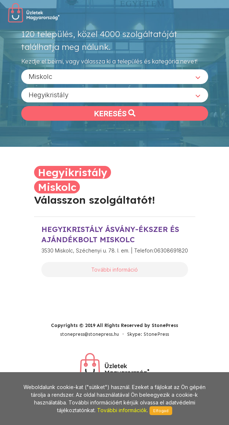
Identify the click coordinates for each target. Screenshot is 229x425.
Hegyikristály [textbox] (49, 95)
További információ (114, 269)
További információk (122, 410)
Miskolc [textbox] (40, 76)
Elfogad (161, 410)
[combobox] (114, 76)
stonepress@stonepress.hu (89, 334)
